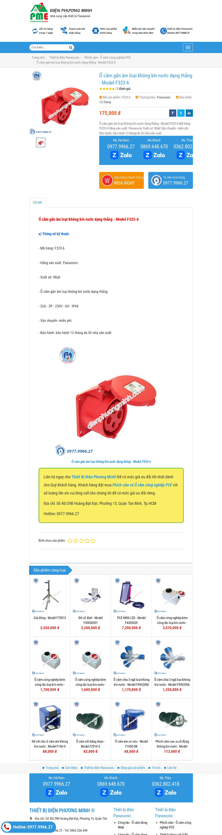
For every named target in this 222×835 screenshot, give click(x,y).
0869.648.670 (154, 146)
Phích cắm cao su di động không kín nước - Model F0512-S (172, 710)
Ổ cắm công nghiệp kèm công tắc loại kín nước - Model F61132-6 (90, 684)
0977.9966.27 (121, 146)
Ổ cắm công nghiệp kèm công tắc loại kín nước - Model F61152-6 (49, 684)
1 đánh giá (123, 89)
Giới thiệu (69, 768)
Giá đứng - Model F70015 (50, 618)
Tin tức (154, 768)
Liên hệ (170, 768)
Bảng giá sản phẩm (131, 768)
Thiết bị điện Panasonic (97, 768)
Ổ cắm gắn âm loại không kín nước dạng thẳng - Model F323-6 (111, 462)
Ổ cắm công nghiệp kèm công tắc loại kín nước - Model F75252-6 (172, 623)
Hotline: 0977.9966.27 (27, 827)
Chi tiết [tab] (37, 202)
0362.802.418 (187, 146)
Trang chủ (50, 768)
